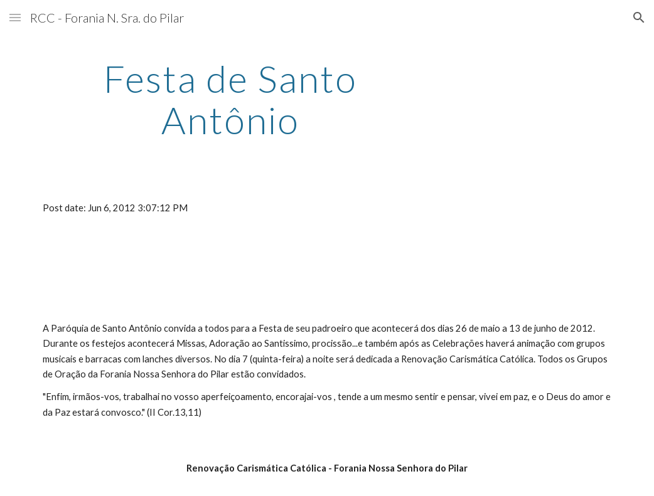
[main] (231, 99)
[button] (15, 17)
